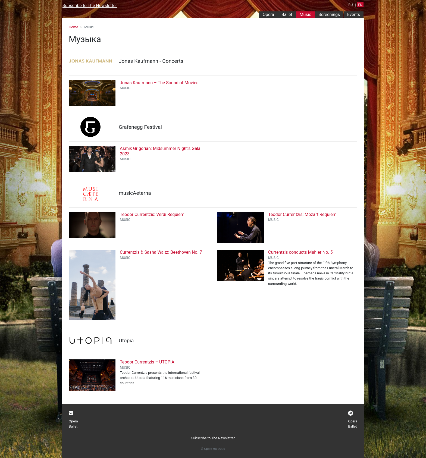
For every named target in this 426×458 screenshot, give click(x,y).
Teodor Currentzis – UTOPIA (147, 362)
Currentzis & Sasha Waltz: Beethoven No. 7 (161, 252)
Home (73, 27)
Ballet (286, 14)
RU (350, 5)
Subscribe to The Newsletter (89, 5)
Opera (268, 14)
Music (307, 14)
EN (360, 5)
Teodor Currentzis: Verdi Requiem (152, 214)
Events (353, 14)
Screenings (329, 14)
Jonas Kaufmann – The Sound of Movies (159, 82)
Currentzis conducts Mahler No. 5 (300, 252)
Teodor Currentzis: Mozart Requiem (302, 214)
